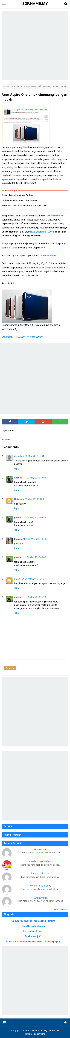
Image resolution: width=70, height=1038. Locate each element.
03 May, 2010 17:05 (36, 477)
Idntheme (41, 1034)
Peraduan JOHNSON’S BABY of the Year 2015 (24, 205)
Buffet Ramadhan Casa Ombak (17, 195)
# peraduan (8, 430)
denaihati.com (55, 215)
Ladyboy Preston (40, 873)
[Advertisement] (35, 45)
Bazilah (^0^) (20, 539)
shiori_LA (19, 579)
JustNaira (64, 909)
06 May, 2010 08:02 (37, 539)
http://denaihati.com (42, 231)
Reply (16, 468)
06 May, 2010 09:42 (36, 557)
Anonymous (40, 849)
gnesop (18, 477)
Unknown (19, 499)
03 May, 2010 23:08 (34, 499)
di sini (53, 255)
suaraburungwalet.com (40, 861)
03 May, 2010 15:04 (34, 456)
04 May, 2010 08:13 (36, 517)
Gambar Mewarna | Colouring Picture (33, 920)
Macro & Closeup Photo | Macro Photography (33, 941)
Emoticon (10, 668)
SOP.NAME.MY (34, 1030)
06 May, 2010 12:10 (34, 579)
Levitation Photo (33, 931)
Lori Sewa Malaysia (33, 926)
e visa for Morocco (40, 885)
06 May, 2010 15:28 (36, 597)
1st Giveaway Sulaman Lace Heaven (20, 200)
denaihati (19, 456)
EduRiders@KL (33, 936)
